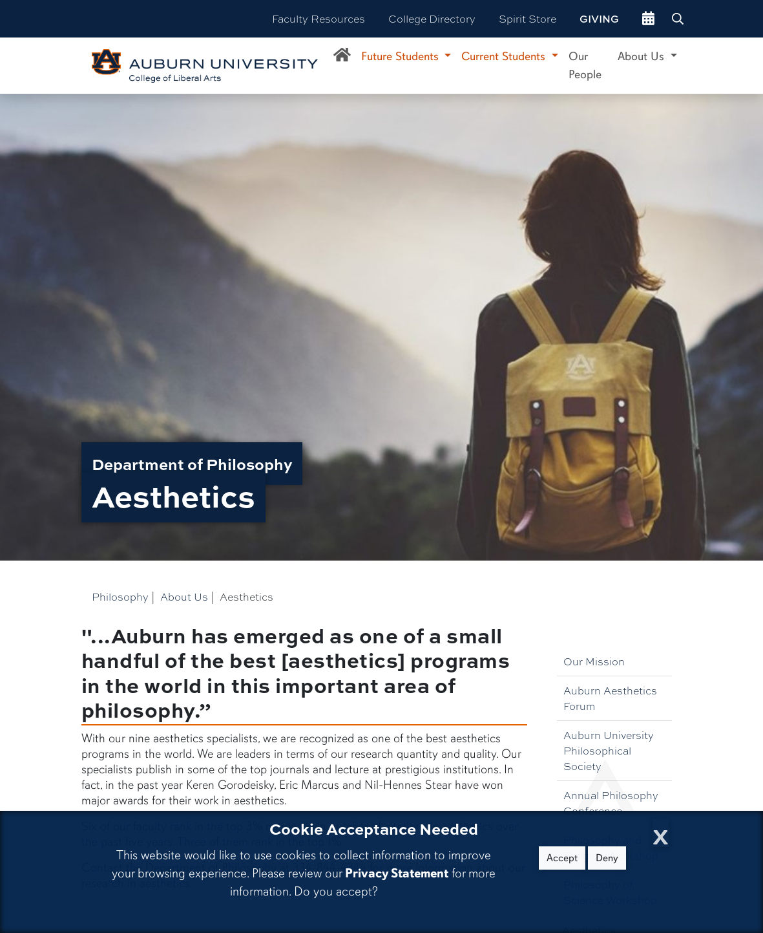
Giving (599, 19)
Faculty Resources (318, 18)
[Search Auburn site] (679, 18)
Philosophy (120, 596)
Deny (607, 858)
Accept (562, 858)
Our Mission (594, 661)
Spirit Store (527, 18)
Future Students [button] (401, 56)
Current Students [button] (505, 56)
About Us (184, 596)
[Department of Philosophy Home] (342, 57)
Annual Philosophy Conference (610, 803)
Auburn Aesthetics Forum (610, 698)
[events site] (648, 19)
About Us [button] (642, 56)
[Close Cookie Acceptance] (661, 833)
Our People (585, 65)
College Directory (432, 18)
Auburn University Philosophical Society (608, 750)
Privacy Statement (396, 873)
